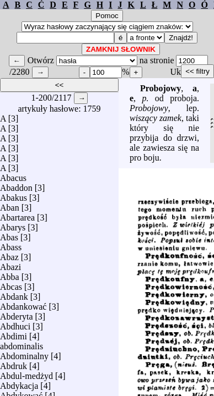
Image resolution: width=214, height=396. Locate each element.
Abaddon (16, 185)
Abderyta (16, 313)
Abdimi (13, 333)
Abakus (13, 195)
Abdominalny (24, 353)
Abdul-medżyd (26, 373)
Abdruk (13, 363)
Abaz (9, 254)
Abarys (12, 224)
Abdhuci (15, 323)
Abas (9, 234)
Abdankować (23, 304)
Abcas (11, 284)
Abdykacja (19, 383)
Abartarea (17, 214)
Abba (9, 274)
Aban (9, 205)
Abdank (14, 294)
